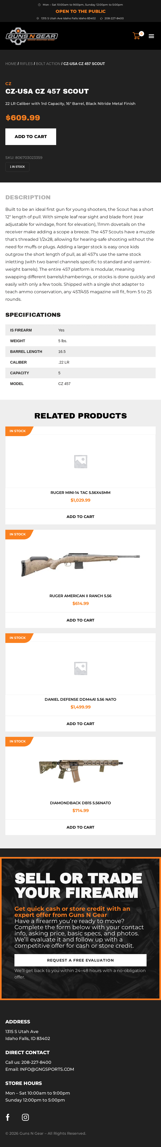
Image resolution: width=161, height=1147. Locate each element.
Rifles (26, 64)
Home (11, 64)
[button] (151, 35)
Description (28, 197)
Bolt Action (48, 64)
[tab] (28, 197)
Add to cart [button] (80, 516)
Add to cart (31, 136)
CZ (8, 83)
